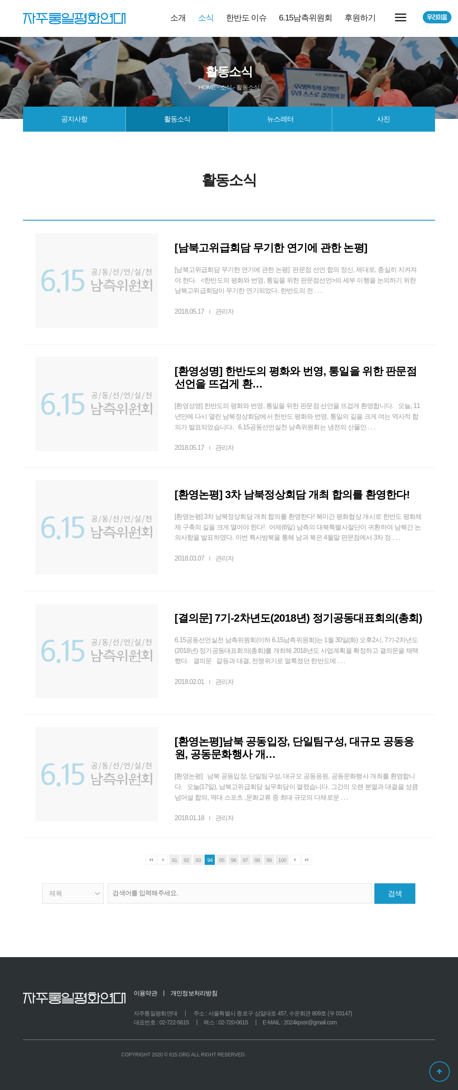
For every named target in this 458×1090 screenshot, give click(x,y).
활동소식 (177, 119)
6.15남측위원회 (305, 17)
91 (174, 860)
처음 (151, 860)
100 (282, 860)
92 (186, 860)
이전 (162, 860)
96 (233, 860)
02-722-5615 (174, 1022)
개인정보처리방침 (194, 993)
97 (245, 860)
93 (198, 860)
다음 (295, 860)
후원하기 (360, 17)
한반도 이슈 (246, 17)
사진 (383, 119)
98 (257, 860)
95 (221, 860)
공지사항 (74, 119)
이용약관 (145, 993)
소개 (178, 17)
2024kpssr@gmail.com (310, 1022)
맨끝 (307, 860)
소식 (206, 17)
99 (268, 860)
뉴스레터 (280, 119)
